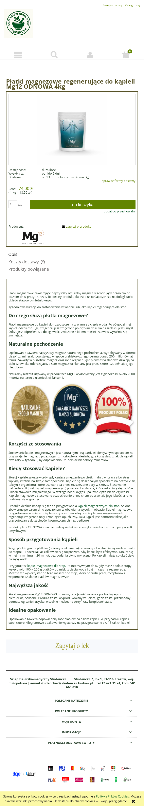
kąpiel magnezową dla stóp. (46, 566)
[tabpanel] (72, 454)
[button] (18, 54)
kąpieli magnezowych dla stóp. (99, 506)
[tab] (72, 254)
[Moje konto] (90, 54)
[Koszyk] (126, 54)
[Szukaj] (54, 54)
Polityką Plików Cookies (112, 796)
